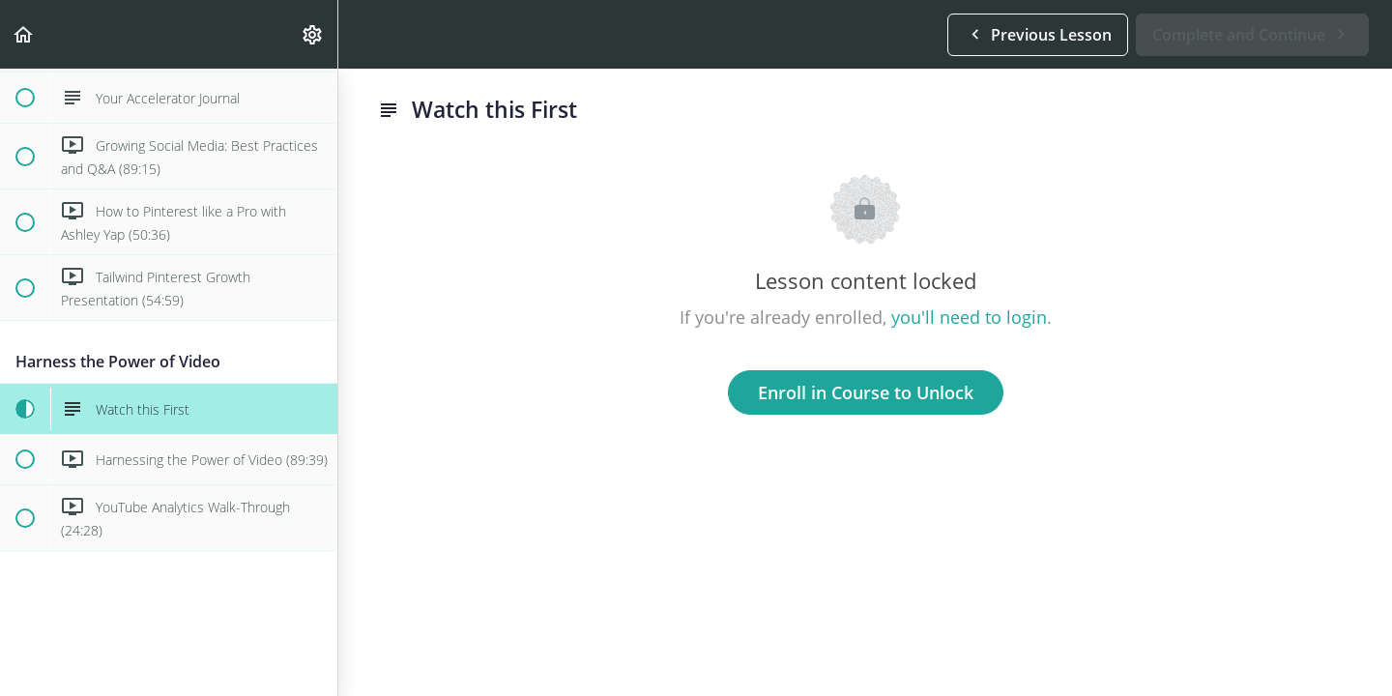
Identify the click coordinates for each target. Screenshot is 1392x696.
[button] (24, 34)
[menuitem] (313, 34)
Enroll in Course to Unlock (865, 392)
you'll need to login (969, 317)
